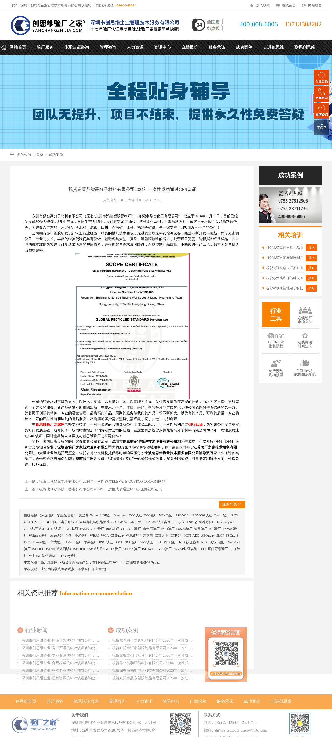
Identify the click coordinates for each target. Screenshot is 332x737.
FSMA (84, 529)
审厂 (69, 535)
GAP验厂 (97, 529)
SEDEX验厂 (132, 549)
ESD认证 (178, 522)
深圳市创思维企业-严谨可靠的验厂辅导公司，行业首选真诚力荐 (73, 675)
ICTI (187, 535)
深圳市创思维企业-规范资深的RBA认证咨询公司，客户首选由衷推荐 (77, 712)
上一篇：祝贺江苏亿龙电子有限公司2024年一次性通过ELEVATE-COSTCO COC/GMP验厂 (96, 481)
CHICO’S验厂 (131, 529)
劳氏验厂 (201, 529)
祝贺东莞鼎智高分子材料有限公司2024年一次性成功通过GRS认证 (111, 562)
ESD (190, 522)
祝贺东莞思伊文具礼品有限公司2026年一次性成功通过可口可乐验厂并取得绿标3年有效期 (183, 675)
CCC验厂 (150, 515)
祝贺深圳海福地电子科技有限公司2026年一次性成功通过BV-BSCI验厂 (168, 705)
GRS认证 (146, 542)
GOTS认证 (53, 529)
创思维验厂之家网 (139, 535)
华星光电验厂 (67, 515)
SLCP (220, 535)
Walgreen (120, 515)
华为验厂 (57, 542)
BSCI (118, 542)
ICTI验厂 (176, 535)
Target (94, 515)
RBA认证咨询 (189, 542)
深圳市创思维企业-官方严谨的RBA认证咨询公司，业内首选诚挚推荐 (77, 682)
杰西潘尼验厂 (205, 522)
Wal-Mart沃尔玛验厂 (44, 556)
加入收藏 (263, 5)
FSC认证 (232, 535)
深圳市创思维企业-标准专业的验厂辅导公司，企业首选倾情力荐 (73, 705)
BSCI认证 (106, 542)
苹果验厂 (90, 542)
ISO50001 (183, 515)
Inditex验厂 (136, 522)
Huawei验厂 (40, 542)
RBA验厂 (171, 542)
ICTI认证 (161, 535)
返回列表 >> (232, 504)
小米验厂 (81, 535)
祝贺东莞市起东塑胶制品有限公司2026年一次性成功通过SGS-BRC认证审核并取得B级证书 (184, 712)
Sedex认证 (94, 549)
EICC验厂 (131, 542)
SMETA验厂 (112, 549)
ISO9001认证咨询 (59, 549)
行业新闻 (36, 664)
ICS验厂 (215, 529)
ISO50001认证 (201, 515)
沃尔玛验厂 (218, 542)
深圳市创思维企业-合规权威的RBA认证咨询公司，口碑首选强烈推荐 (77, 697)
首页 (39, 155)
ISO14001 (149, 549)
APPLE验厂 (73, 542)
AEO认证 (208, 535)
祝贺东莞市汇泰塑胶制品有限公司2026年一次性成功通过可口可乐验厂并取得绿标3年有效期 (185, 682)
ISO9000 (38, 549)
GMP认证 (117, 535)
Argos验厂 (57, 535)
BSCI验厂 (164, 549)
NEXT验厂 (167, 515)
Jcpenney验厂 (226, 522)
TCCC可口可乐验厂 (213, 549)
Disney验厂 (69, 556)
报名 (311, 248)
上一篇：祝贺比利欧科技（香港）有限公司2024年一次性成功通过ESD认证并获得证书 (93, 489)
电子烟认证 (69, 522)
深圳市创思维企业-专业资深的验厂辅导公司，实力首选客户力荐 (73, 690)
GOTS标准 (119, 522)
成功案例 (56, 155)
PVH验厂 (168, 529)
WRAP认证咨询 (185, 549)
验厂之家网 (49, 562)
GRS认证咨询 (34, 529)
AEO (195, 535)
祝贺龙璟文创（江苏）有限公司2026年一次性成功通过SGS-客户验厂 (167, 690)
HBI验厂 (106, 515)
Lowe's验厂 (184, 529)
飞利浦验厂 (46, 515)
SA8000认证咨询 (158, 522)
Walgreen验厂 (38, 535)
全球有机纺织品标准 (94, 522)
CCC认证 (135, 515)
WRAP (95, 535)
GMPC (37, 522)
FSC (27, 542)
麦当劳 (84, 515)
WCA (105, 535)
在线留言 (289, 5)
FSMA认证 (70, 529)
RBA (204, 542)
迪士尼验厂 (151, 529)
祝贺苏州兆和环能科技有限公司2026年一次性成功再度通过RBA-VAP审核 (170, 697)
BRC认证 (112, 529)
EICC (158, 542)
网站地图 (315, 5)
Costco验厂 (222, 515)
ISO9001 (79, 549)
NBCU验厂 (51, 522)
